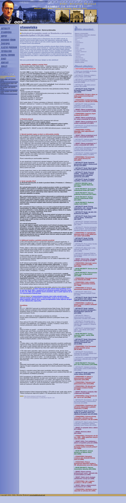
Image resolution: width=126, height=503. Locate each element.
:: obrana (77, 44)
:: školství (77, 53)
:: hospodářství (78, 42)
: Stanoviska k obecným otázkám (85, 35)
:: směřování (78, 50)
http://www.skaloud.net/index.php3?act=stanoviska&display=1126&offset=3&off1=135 (39, 396)
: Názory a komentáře (81, 33)
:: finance (77, 41)
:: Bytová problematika (81, 36)
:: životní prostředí (79, 59)
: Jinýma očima (79, 62)
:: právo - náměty (79, 48)
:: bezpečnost (78, 38)
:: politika (77, 45)
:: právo (76, 47)
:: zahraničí (77, 56)
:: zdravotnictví (78, 57)
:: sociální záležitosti (80, 51)
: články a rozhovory (80, 60)
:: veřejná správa (79, 54)
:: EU (75, 39)
